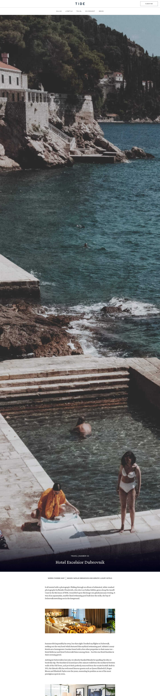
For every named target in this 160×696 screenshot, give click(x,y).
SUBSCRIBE (149, 3)
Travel (79, 11)
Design (101, 11)
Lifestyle (68, 11)
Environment (90, 11)
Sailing (59, 11)
